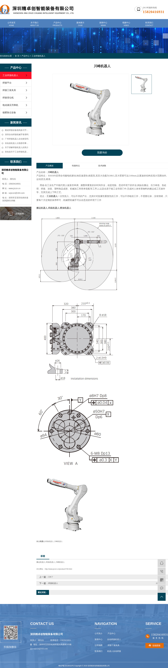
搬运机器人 (41, 562)
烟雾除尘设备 (9, 112)
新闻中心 (98, 639)
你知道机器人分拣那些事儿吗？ (17, 143)
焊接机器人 (53, 583)
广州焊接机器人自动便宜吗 (16, 139)
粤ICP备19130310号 (66, 666)
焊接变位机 (8, 97)
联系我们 (99, 651)
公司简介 (98, 633)
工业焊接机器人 (38, 56)
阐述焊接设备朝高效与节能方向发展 (17, 130)
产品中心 (25, 56)
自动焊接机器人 (114, 639)
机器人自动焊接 (114, 651)
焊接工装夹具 (9, 90)
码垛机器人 (50, 562)
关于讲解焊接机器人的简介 (16, 147)
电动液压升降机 (10, 105)
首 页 (17, 56)
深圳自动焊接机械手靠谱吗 (16, 134)
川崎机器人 (60, 562)
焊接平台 (7, 83)
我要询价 (102, 152)
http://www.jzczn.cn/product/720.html (58, 569)
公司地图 (99, 645)
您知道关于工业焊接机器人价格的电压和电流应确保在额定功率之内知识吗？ (17, 152)
